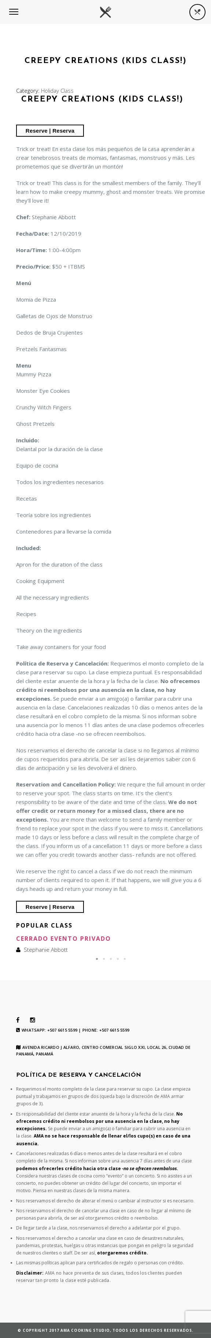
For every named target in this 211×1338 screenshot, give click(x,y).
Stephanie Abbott (46, 949)
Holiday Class (57, 90)
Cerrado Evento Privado (63, 939)
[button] (96, 959)
